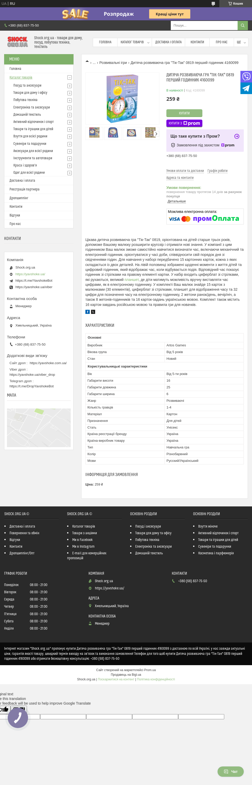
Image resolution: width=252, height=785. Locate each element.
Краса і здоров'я (25, 165)
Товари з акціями (84, 533)
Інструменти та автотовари (32, 158)
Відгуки (15, 215)
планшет (131, 280)
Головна (105, 42)
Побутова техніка (25, 100)
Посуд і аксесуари (148, 526)
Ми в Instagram (83, 547)
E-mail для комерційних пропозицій (86, 555)
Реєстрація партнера (25, 189)
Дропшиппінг (19, 198)
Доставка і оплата (168, 42)
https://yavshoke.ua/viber (33, 287)
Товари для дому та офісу (153, 533)
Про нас (222, 42)
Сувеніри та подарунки (29, 144)
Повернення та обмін (24, 533)
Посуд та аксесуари (27, 85)
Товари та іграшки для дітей (33, 129)
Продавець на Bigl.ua (126, 675)
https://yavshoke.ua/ (30, 274)
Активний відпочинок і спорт (33, 122)
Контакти (197, 42)
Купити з (184, 123)
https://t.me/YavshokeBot (33, 280)
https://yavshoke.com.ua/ (48, 363)
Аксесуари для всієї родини (33, 151)
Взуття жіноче (208, 526)
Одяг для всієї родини (29, 173)
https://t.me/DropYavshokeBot (32, 386)
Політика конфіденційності (156, 679)
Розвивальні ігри (113, 63)
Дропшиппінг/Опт (22, 553)
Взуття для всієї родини (30, 136)
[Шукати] (243, 25)
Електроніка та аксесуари (31, 107)
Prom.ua (150, 670)
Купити (184, 113)
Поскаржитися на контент (116, 679)
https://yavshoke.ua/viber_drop (32, 375)
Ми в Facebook (82, 540)
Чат (231, 771)
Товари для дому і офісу (30, 93)
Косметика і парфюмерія (216, 553)
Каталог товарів (132, 42)
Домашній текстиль (27, 115)
